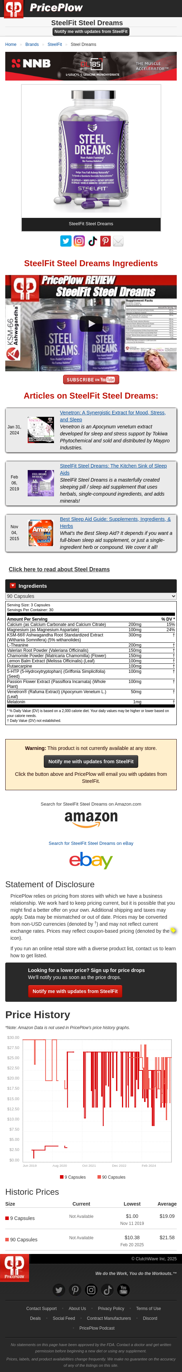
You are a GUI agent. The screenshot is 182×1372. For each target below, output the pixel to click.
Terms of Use (148, 1308)
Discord (150, 1318)
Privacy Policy (111, 1308)
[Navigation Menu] (169, 8)
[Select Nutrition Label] (91, 596)
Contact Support (41, 1308)
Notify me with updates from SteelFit (90, 31)
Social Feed (64, 1318)
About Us (77, 1308)
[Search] (153, 8)
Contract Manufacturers (109, 1318)
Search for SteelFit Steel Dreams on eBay (91, 843)
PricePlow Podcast (97, 1328)
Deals (35, 1318)
